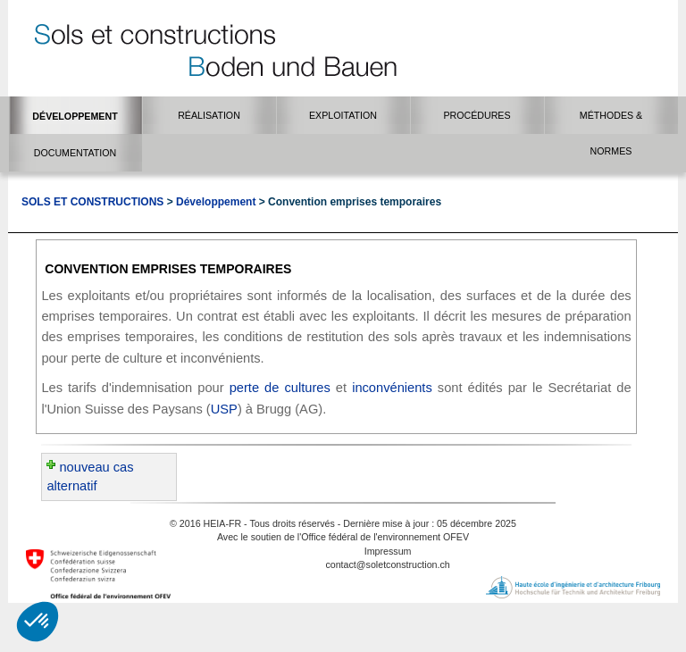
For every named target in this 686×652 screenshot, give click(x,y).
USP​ (224, 409)
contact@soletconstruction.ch (387, 564)
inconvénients (392, 387)
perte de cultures (280, 387)
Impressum (388, 551)
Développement (215, 202)
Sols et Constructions (92, 202)
